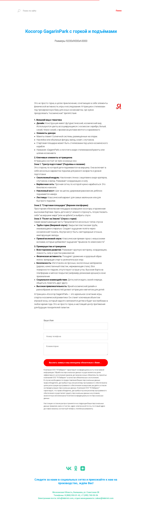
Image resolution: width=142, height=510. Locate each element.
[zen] (83, 468)
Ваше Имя (49, 320)
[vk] (69, 468)
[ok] (76, 468)
